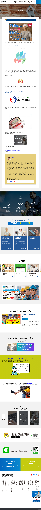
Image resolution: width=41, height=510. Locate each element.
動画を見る (25, 319)
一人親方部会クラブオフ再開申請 (11, 487)
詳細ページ (16, 178)
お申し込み (10, 466)
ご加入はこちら (36, 501)
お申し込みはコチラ (31, 383)
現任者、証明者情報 (13, 483)
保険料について (21, 2)
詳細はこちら (9, 248)
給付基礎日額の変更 (5, 484)
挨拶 (37, 486)
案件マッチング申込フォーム (2, 486)
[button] (37, 270)
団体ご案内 (25, 2)
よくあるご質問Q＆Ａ (29, 2)
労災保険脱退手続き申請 (22, 485)
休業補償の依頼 (19, 483)
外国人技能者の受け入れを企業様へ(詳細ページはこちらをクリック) (20, 358)
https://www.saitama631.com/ (15, 148)
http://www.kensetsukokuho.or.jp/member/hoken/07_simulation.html (12, 150)
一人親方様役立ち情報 (15, 2)
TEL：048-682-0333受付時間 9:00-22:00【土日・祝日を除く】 (30, 466)
